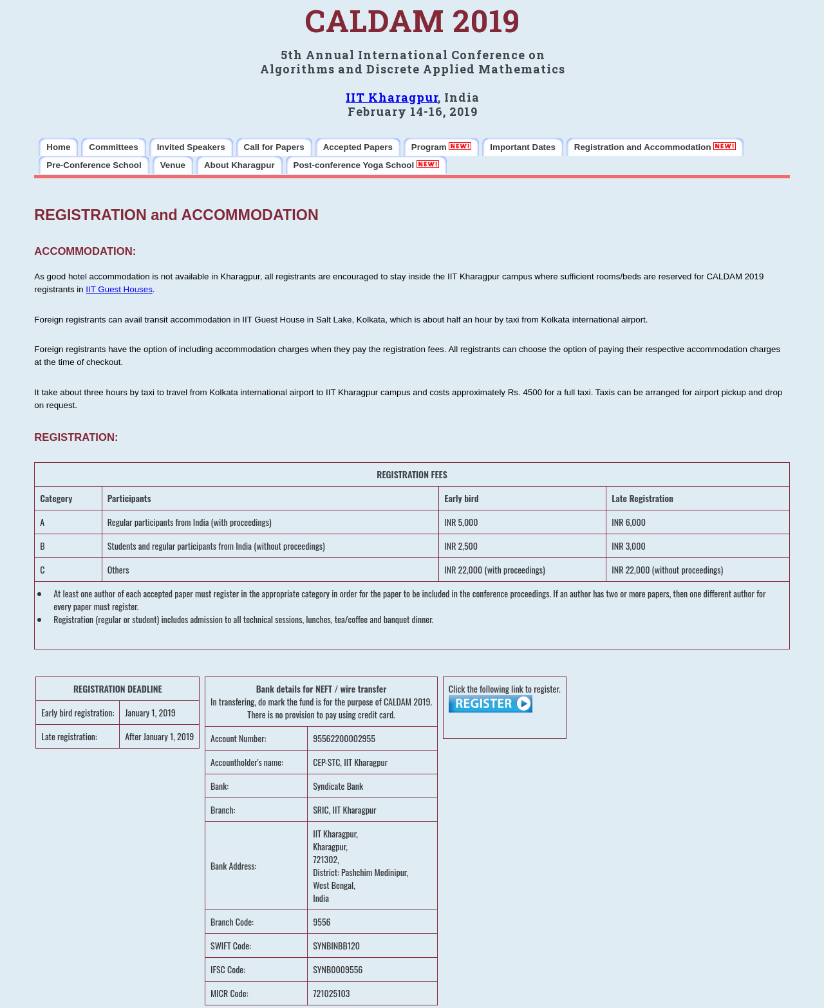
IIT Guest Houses (119, 289)
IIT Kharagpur (392, 97)
